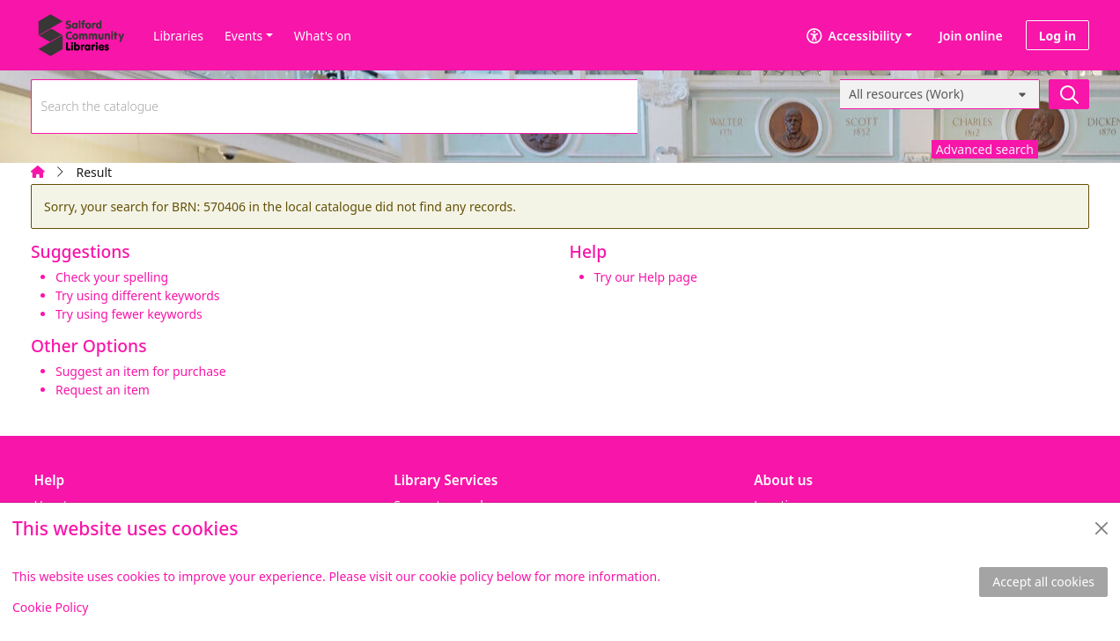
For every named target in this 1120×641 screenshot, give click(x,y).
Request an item (102, 389)
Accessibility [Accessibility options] (854, 35)
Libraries (178, 35)
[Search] (1069, 94)
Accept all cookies (1043, 581)
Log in (1057, 35)
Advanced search (985, 149)
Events (243, 35)
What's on (322, 35)
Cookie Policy (50, 607)
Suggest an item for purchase (140, 371)
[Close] (1101, 528)
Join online (971, 35)
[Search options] (940, 94)
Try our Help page (645, 277)
